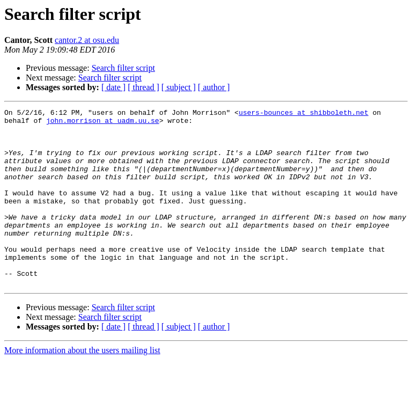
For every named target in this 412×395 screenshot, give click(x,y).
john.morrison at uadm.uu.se (102, 123)
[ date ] (113, 87)
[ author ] (214, 87)
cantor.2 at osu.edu (87, 40)
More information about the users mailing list (82, 385)
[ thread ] (143, 87)
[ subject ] (178, 87)
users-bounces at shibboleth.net (304, 114)
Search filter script (123, 67)
